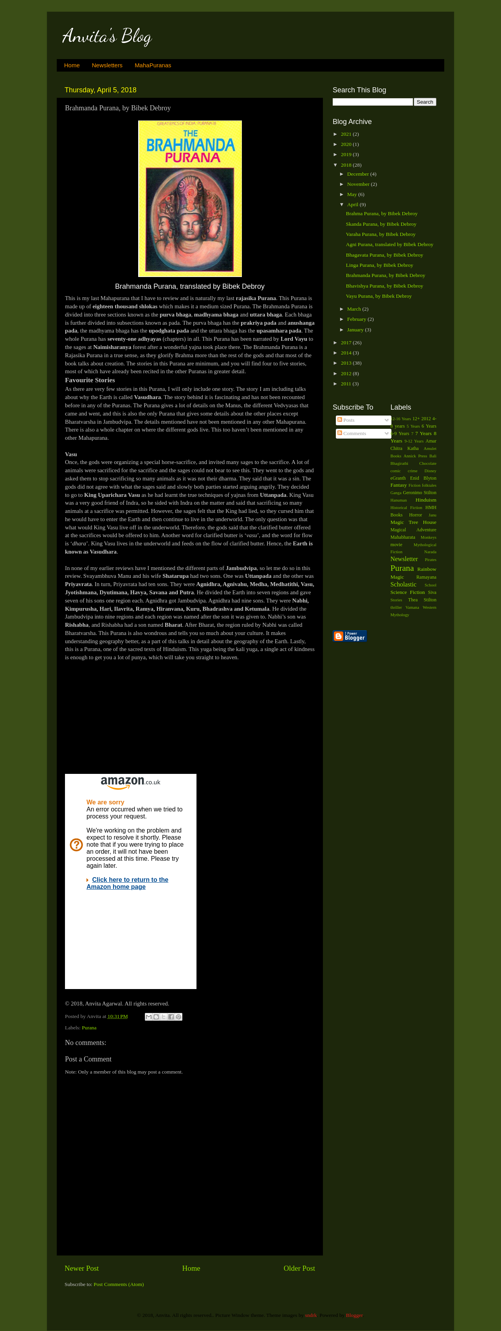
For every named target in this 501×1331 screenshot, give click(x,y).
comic (396, 470)
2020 (347, 144)
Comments (351, 433)
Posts (346, 420)
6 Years (429, 426)
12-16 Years (401, 418)
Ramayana (426, 577)
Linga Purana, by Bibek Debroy (379, 265)
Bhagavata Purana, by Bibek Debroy (385, 255)
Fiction (415, 485)
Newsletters (107, 65)
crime (413, 470)
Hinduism (426, 500)
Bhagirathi (400, 463)
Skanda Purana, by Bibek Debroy (381, 224)
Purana (89, 1028)
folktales (429, 485)
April (353, 204)
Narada (430, 551)
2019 (347, 154)
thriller (396, 607)
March (354, 309)
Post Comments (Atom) (119, 1284)
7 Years (423, 433)
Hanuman (399, 500)
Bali (432, 455)
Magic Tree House (414, 522)
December (358, 174)
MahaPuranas (153, 65)
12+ (416, 418)
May (352, 194)
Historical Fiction (406, 507)
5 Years (413, 426)
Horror (415, 515)
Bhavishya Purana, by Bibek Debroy (385, 286)
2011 (347, 384)
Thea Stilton (422, 600)
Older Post (299, 1268)
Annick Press (415, 455)
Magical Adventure (414, 529)
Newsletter (404, 559)
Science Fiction (408, 592)
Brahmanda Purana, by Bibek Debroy (385, 275)
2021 (347, 134)
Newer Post (82, 1268)
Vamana (412, 607)
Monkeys (428, 537)
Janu (432, 515)
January (356, 330)
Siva (432, 592)
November (359, 184)
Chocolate (427, 463)
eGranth (398, 478)
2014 (347, 353)
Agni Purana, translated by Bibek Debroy (389, 244)
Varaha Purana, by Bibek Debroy (381, 234)
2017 (347, 342)
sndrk (311, 1315)
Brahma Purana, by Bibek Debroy (382, 213)
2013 (347, 363)
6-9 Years (400, 433)
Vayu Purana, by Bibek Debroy (379, 296)
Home (72, 65)
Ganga (396, 492)
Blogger (354, 1315)
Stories (396, 599)
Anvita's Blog (107, 35)
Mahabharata (403, 537)
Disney (430, 470)
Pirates (430, 559)
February (357, 319)
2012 (347, 373)
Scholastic (404, 584)
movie (396, 544)
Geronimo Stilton (419, 492)
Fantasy (399, 485)
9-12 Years (414, 441)
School (430, 585)
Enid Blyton (423, 478)
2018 (347, 165)
